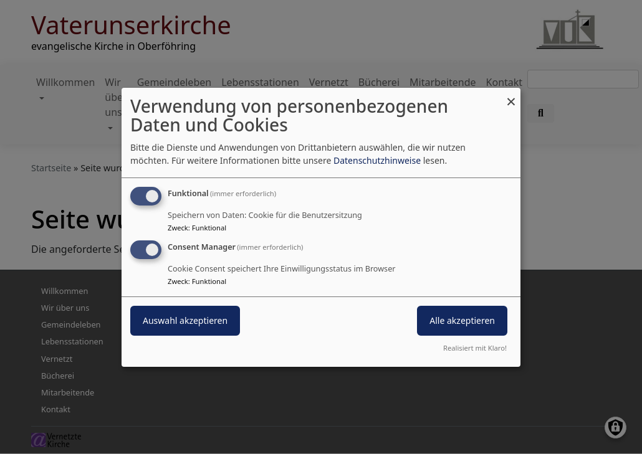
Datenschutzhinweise (377, 160)
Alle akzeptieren (462, 320)
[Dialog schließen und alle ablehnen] (511, 95)
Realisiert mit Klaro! (475, 347)
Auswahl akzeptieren (185, 320)
